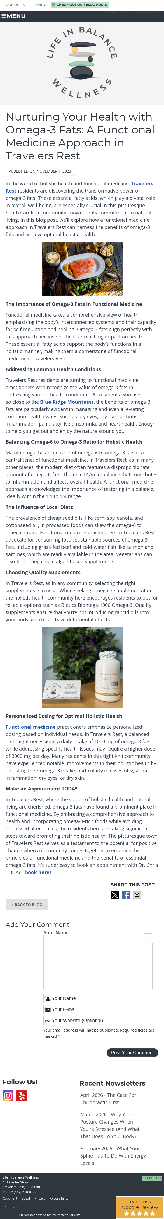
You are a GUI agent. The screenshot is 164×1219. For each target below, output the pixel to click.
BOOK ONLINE (15, 4)
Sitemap (11, 1206)
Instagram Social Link (8, 1095)
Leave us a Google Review (140, 1208)
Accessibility (59, 1198)
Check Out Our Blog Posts (79, 4)
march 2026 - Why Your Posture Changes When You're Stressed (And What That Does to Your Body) (109, 1125)
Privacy (39, 1198)
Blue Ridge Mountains (67, 402)
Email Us (40, 4)
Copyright (10, 1198)
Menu (13, 16)
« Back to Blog (26, 904)
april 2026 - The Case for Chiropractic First (108, 1098)
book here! (37, 872)
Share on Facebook (126, 895)
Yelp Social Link (21, 1095)
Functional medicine (31, 727)
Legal (26, 1198)
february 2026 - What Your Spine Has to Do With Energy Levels (113, 1155)
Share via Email (137, 895)
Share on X (115, 895)
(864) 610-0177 (148, 12)
